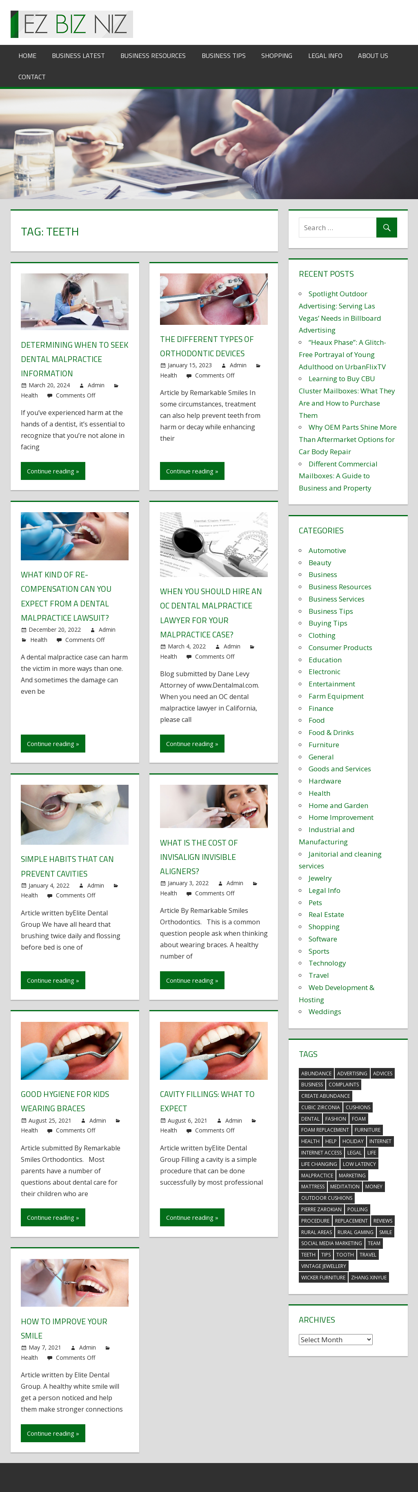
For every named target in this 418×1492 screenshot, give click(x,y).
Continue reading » (53, 470)
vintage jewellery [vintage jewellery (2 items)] (323, 1266)
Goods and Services (340, 768)
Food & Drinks (331, 732)
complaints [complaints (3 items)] (344, 1084)
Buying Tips (328, 623)
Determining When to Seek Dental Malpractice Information (72, 359)
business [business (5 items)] (312, 1084)
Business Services (337, 599)
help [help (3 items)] (331, 1141)
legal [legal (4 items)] (354, 1152)
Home (27, 55)
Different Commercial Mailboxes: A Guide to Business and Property (338, 476)
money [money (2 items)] (373, 1186)
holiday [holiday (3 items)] (353, 1141)
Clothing (322, 635)
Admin (96, 385)
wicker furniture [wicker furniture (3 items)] (323, 1277)
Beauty (320, 562)
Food (317, 720)
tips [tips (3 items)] (326, 1254)
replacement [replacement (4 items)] (351, 1220)
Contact (32, 77)
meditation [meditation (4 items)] (345, 1186)
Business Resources (153, 55)
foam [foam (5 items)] (359, 1118)
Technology (327, 963)
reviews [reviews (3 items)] (383, 1220)
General (321, 757)
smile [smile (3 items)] (385, 1232)
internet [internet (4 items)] (380, 1141)
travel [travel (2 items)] (368, 1254)
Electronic (324, 671)
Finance (321, 708)
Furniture (324, 744)
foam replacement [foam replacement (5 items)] (325, 1129)
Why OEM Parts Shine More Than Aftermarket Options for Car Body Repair (348, 439)
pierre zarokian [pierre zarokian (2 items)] (321, 1209)
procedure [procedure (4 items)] (315, 1220)
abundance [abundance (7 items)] (316, 1073)
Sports (319, 951)
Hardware (325, 781)
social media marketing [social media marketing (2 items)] (331, 1243)
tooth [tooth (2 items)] (345, 1254)
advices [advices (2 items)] (382, 1073)
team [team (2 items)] (374, 1243)
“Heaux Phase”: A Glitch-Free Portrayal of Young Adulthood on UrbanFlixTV (342, 354)
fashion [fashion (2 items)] (335, 1118)
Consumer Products (340, 647)
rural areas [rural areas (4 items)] (316, 1232)
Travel (319, 975)
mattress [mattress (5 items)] (313, 1186)
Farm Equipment (336, 696)
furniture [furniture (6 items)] (367, 1129)
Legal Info (325, 55)
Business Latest (78, 55)
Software (323, 939)
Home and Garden (338, 805)
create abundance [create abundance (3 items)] (325, 1095)
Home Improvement (341, 817)
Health (29, 395)
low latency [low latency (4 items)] (359, 1164)
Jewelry (320, 878)
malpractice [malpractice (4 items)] (317, 1175)
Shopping (276, 55)
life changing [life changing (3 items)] (319, 1164)
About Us (373, 55)
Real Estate (326, 914)
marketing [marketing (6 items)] (352, 1175)
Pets (315, 902)
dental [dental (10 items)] (310, 1118)
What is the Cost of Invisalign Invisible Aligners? (200, 856)
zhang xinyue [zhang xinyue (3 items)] (369, 1277)
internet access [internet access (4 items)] (321, 1152)
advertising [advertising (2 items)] (352, 1073)
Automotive (327, 550)
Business (323, 574)
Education (325, 659)
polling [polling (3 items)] (357, 1209)
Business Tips (224, 55)
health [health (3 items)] (310, 1141)
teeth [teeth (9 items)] (308, 1254)
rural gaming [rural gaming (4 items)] (356, 1232)
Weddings (325, 1011)
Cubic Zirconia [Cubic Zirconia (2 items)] (320, 1107)
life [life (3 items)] (371, 1152)
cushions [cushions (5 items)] (358, 1107)
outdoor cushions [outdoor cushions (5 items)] (326, 1197)
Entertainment (332, 683)
